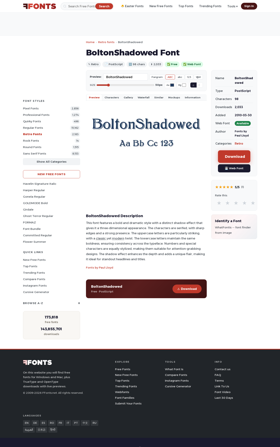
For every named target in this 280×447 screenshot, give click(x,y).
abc (180, 77)
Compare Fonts (34, 279)
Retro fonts (106, 42)
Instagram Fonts (35, 285)
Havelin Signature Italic (39, 183)
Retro (239, 143)
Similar (158, 97)
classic (101, 238)
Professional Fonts (36, 115)
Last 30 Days (224, 397)
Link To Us (222, 386)
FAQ (218, 375)
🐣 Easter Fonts (132, 6)
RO (52, 423)
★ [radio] (219, 203)
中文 (85, 423)
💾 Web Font (234, 168)
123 (189, 77)
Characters (112, 97)
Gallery (128, 97)
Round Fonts (32, 147)
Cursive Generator (36, 292)
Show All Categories (51, 161)
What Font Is (174, 369)
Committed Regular (37, 235)
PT (76, 423)
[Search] (87, 6)
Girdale (28, 209)
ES (43, 423)
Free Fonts (122, 369)
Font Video (222, 392)
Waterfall (143, 97)
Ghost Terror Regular (38, 216)
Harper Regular (34, 190)
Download (187, 289)
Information (192, 97)
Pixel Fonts (31, 108)
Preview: (96, 76)
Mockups (174, 97)
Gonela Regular (34, 196)
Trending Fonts (210, 6)
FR (60, 423)
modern (118, 238)
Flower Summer (34, 241)
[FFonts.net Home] (39, 6)
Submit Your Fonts (128, 403)
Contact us (222, 369)
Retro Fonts (32, 134)
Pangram (157, 77)
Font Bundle (32, 229)
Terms (219, 380)
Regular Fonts (33, 127)
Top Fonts (185, 6)
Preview (94, 97)
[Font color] (172, 85)
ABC (170, 77)
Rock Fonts (31, 140)
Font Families (124, 397)
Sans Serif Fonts (34, 153)
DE (35, 423)
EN (27, 423)
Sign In (249, 6)
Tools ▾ (232, 6)
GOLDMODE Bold (35, 203)
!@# (198, 77)
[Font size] (125, 85)
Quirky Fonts (32, 121)
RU (94, 423)
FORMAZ (29, 222)
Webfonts (122, 392)
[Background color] (184, 85)
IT (68, 423)
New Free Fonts (160, 6)
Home (90, 42)
